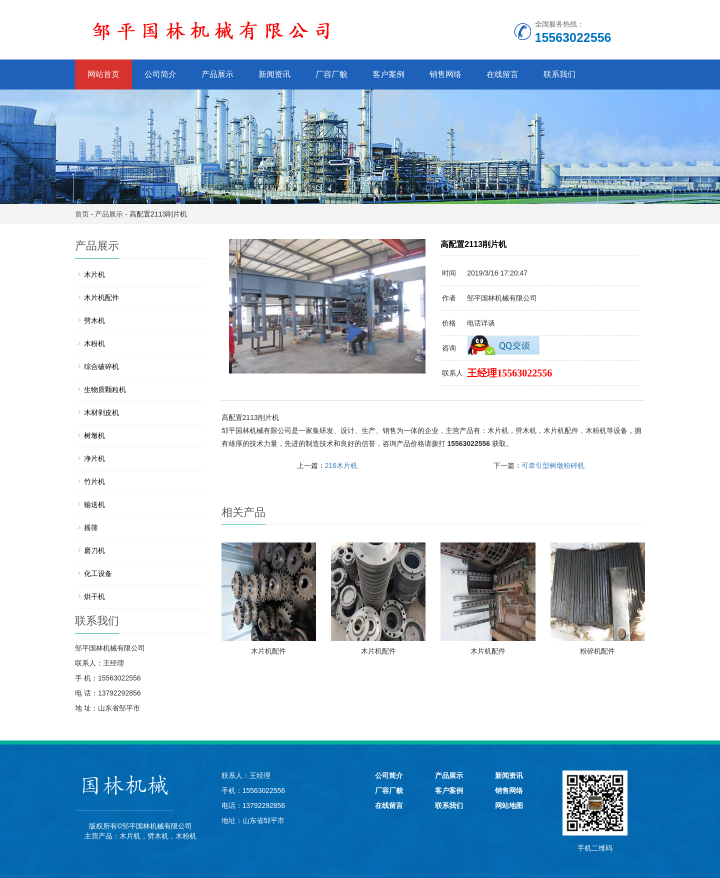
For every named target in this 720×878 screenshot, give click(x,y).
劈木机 (526, 430)
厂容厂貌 (332, 74)
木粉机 (596, 430)
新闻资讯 (274, 74)
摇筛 (91, 528)
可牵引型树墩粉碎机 (553, 466)
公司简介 (160, 74)
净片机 (94, 458)
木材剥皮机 (101, 412)
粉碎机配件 (597, 651)
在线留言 (502, 74)
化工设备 (98, 574)
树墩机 (94, 436)
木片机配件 (561, 430)
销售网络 (446, 74)
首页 (82, 214)
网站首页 (104, 74)
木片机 (498, 430)
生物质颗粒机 (105, 390)
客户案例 (388, 74)
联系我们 (560, 74)
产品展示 (218, 74)
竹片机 (94, 482)
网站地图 (509, 806)
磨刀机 (94, 550)
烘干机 (94, 596)
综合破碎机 (101, 366)
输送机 (94, 504)
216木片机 (341, 466)
